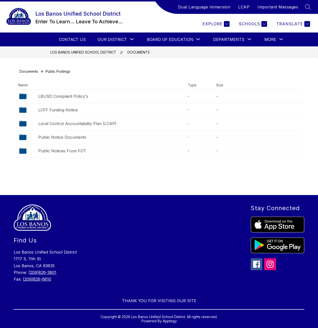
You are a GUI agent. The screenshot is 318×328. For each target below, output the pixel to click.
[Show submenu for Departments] (228, 39)
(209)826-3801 (42, 272)
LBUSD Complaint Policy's (63, 96)
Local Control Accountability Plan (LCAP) (77, 123)
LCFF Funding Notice (58, 109)
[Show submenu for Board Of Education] (170, 39)
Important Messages (277, 6)
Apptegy (170, 321)
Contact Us (72, 39)
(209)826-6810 (37, 279)
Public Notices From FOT (62, 150)
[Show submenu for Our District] (112, 39)
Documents (138, 52)
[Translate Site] (292, 24)
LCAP (243, 6)
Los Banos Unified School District (83, 52)
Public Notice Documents (62, 137)
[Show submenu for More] (270, 39)
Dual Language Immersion (204, 6)
